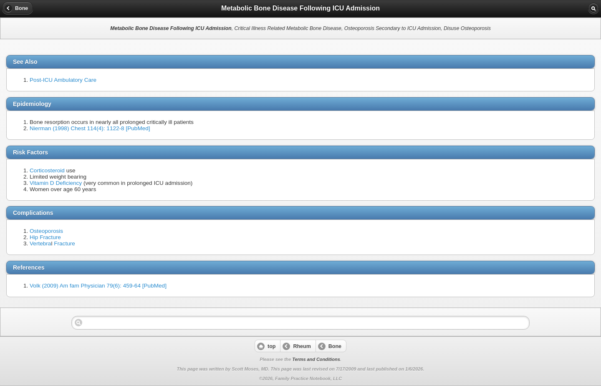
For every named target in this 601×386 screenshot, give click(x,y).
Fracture (64, 243)
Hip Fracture (45, 237)
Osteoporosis (46, 231)
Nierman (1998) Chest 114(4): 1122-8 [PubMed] (90, 128)
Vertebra (40, 243)
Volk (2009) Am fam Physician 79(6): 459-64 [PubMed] (98, 286)
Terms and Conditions (316, 359)
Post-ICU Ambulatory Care (63, 80)
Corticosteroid (47, 170)
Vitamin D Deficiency (56, 183)
